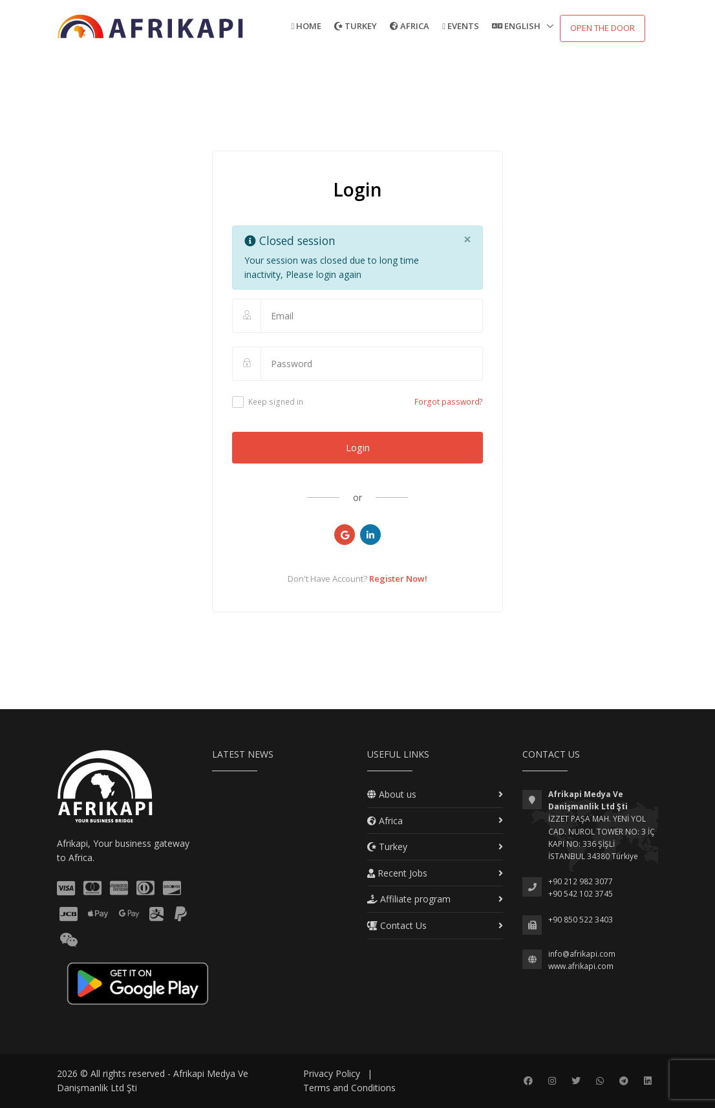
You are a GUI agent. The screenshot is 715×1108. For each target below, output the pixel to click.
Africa (409, 26)
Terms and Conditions (349, 1087)
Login (358, 447)
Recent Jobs (397, 873)
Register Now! (398, 578)
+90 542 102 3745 (580, 893)
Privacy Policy (331, 1073)
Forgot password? (448, 401)
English (517, 26)
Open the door (602, 28)
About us (391, 794)
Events (460, 26)
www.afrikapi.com (581, 966)
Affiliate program (409, 899)
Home (307, 26)
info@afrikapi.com (581, 953)
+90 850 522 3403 (580, 919)
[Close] (467, 239)
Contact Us (397, 925)
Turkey (355, 26)
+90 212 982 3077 (580, 881)
